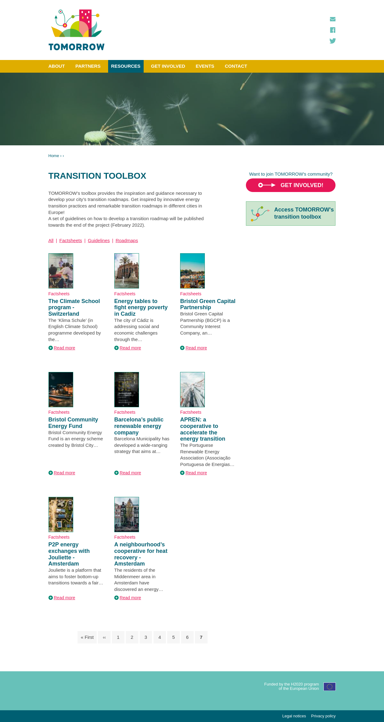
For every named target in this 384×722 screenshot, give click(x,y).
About (57, 66)
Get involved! (302, 185)
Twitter (333, 41)
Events (205, 66)
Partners (87, 66)
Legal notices (294, 716)
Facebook (333, 30)
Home (54, 155)
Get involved (168, 66)
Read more (64, 347)
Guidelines (99, 240)
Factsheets (70, 240)
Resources (126, 66)
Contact (236, 66)
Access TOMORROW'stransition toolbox (304, 213)
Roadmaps (127, 240)
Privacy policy (323, 716)
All (51, 240)
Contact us (333, 19)
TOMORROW (77, 30)
